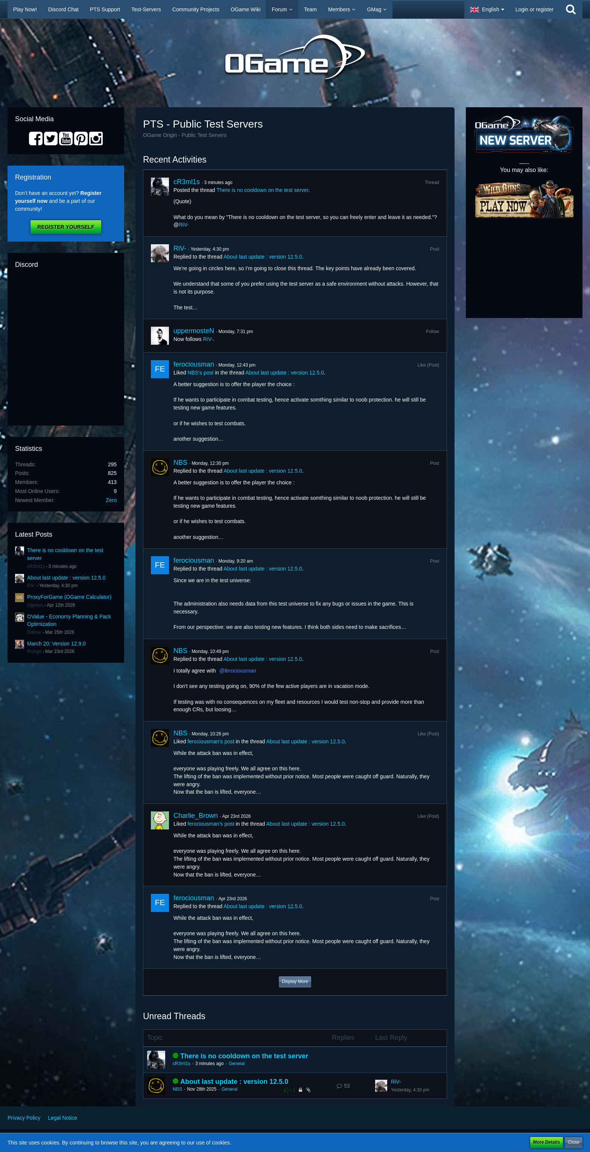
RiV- (31, 585)
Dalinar (34, 632)
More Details (546, 1142)
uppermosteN (193, 331)
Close (573, 1142)
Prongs (34, 651)
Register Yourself (65, 227)
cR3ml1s (36, 566)
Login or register (534, 9)
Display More (295, 981)
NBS (180, 462)
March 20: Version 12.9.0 (56, 644)
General (237, 1063)
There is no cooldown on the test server (262, 190)
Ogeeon (35, 605)
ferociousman (193, 364)
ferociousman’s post (210, 741)
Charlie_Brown (195, 815)
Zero (111, 500)
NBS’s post (200, 373)
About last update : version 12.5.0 (66, 578)
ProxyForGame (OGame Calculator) (69, 597)
